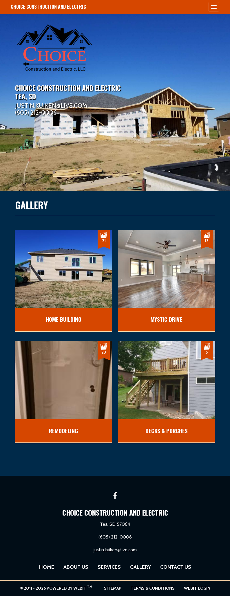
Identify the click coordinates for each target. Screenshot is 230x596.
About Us (75, 567)
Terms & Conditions (153, 588)
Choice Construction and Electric (48, 6)
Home (46, 567)
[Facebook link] (115, 496)
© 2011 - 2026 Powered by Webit (56, 587)
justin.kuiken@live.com (115, 549)
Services (109, 567)
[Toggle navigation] (213, 6)
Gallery (140, 567)
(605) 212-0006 (36, 113)
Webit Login (197, 588)
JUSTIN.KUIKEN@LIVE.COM (51, 106)
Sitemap (112, 588)
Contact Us (175, 567)
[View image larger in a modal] (63, 280)
